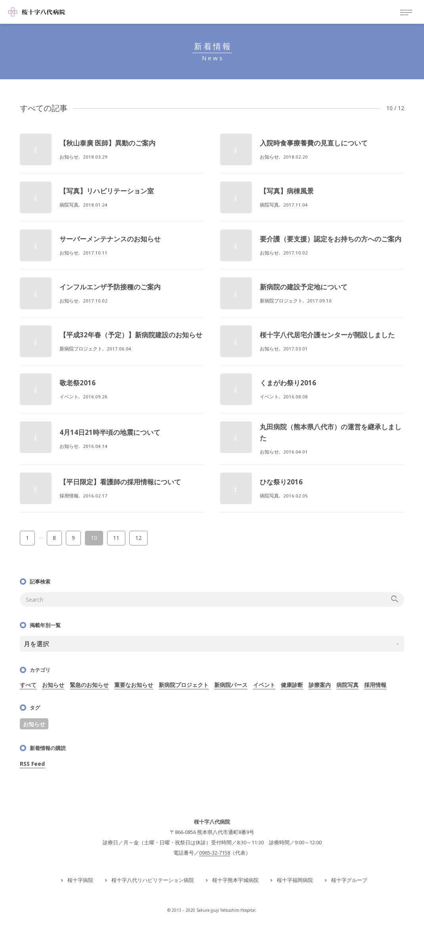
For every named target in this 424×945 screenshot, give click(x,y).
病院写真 (347, 685)
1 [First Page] (27, 537)
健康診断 (292, 685)
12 (138, 537)
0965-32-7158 (214, 852)
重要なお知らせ (133, 685)
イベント (264, 685)
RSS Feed (32, 763)
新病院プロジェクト (184, 685)
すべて (28, 685)
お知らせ (53, 685)
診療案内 (320, 685)
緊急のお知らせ (89, 685)
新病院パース (230, 685)
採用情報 (375, 685)
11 (116, 537)
